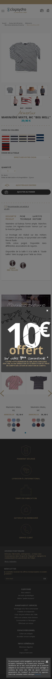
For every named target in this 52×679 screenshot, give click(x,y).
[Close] (47, 311)
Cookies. (38, 674)
